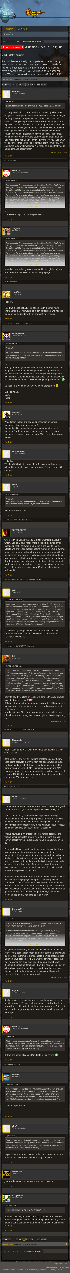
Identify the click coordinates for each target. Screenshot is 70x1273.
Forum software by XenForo (12, 1270)
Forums (9, 29)
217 (24, 84)
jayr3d (15, 484)
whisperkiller (18, 451)
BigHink (16, 990)
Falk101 (7, 520)
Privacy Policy (64, 1267)
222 (38, 84)
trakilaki (16, 170)
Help (67, 1263)
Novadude (17, 740)
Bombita (16, 91)
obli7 (14, 796)
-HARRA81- (17, 292)
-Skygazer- (17, 228)
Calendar (23, 28)
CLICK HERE (55, 74)
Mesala (15, 1074)
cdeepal (16, 412)
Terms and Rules (51, 1267)
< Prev (4, 84)
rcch (14, 590)
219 (31, 84)
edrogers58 (8, 1064)
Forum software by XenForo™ (35, 1270)
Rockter (7, 579)
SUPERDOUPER (19, 520)
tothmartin (8, 160)
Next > (43, 84)
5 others (32, 579)
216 (20, 84)
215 (17, 84)
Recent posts (10, 34)
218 (27, 84)
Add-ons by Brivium (54, 1270)
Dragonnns (17, 1195)
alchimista (8, 786)
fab (13, 656)
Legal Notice (59, 1263)
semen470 (17, 1171)
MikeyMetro (20, 323)
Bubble (13, 579)
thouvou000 (18, 909)
